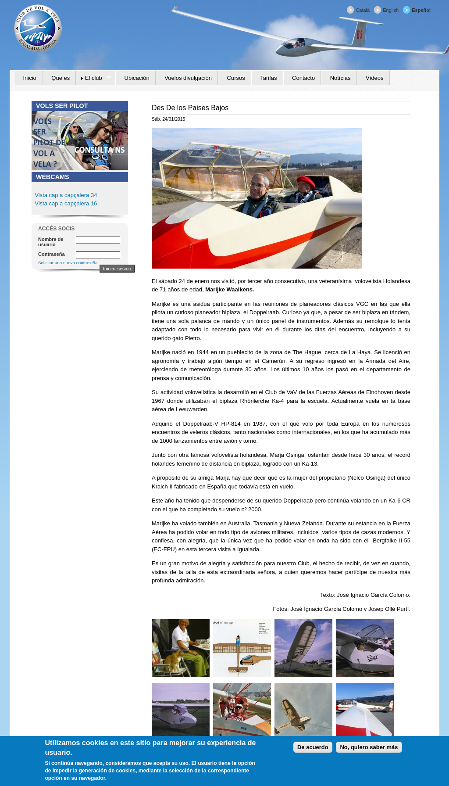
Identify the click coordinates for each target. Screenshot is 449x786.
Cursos (236, 78)
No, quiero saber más (369, 750)
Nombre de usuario (50, 242)
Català (363, 10)
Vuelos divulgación (188, 78)
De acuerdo (312, 750)
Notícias (340, 78)
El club (93, 78)
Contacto (303, 78)
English (391, 10)
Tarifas (268, 78)
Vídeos (374, 78)
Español (421, 10)
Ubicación (137, 78)
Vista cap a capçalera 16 (65, 203)
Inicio (29, 78)
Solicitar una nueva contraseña (68, 262)
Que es (60, 78)
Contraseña (51, 254)
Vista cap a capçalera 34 (66, 195)
